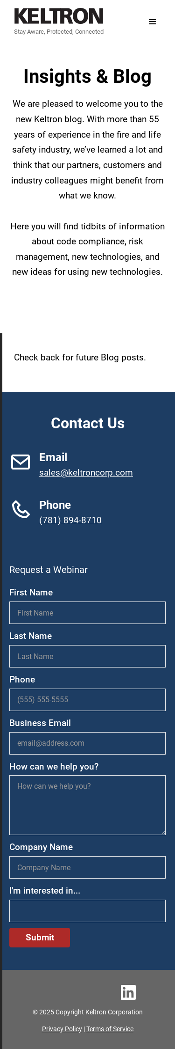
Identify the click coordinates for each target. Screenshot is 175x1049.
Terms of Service (109, 1029)
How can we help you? (53, 766)
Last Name (30, 636)
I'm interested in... (44, 890)
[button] (153, 22)
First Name (31, 592)
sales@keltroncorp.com (86, 472)
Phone (22, 679)
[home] (56, 21)
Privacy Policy (62, 1029)
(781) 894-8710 (70, 520)
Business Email (40, 723)
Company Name (41, 847)
